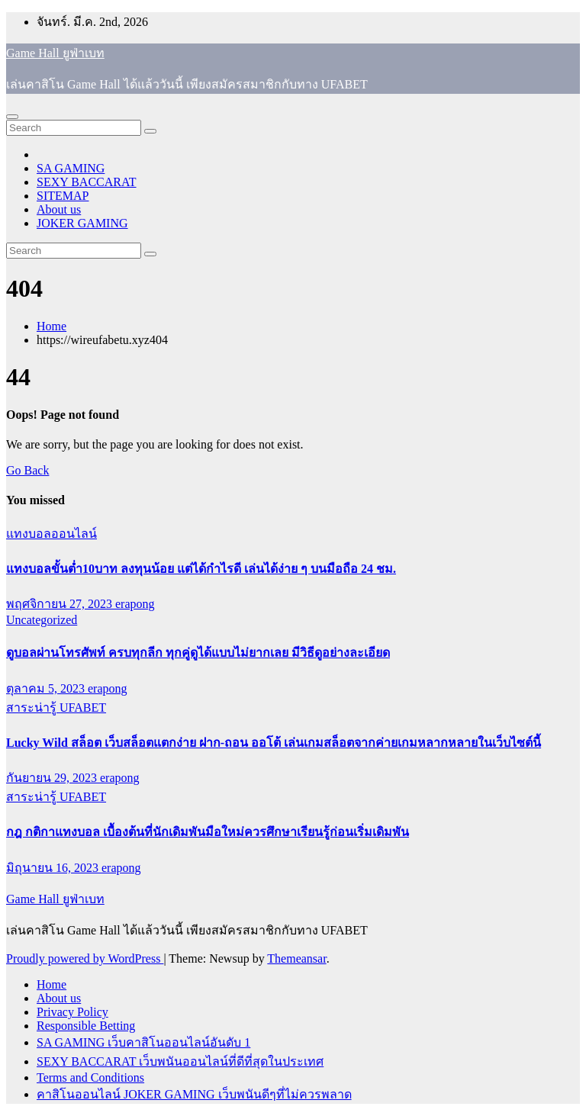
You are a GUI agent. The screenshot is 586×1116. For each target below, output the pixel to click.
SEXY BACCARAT (87, 181)
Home (51, 326)
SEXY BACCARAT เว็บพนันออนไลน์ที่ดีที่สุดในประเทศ (180, 1061)
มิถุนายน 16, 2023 (53, 867)
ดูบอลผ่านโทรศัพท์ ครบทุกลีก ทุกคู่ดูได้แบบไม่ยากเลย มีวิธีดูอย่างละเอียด (198, 652)
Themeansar (296, 958)
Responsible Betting (86, 1025)
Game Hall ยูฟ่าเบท (55, 53)
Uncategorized (41, 619)
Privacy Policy (72, 1011)
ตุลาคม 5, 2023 (47, 688)
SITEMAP (63, 195)
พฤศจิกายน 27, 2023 (60, 603)
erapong (135, 603)
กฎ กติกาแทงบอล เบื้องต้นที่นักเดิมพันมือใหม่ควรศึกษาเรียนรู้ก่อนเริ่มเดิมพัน (207, 831)
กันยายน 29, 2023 (53, 777)
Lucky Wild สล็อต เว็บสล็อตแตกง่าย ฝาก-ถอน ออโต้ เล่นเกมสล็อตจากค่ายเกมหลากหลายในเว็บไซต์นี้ (273, 742)
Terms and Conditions (90, 1077)
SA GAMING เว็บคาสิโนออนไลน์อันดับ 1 (143, 1042)
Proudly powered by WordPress (84, 958)
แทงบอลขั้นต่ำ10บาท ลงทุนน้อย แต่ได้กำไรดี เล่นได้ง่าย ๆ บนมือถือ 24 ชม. (201, 568)
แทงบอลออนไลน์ (51, 533)
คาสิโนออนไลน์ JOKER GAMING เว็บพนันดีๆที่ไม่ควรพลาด (194, 1094)
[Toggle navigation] (12, 116)
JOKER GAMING (82, 223)
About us (59, 209)
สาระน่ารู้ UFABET (56, 707)
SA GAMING (71, 168)
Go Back (27, 470)
